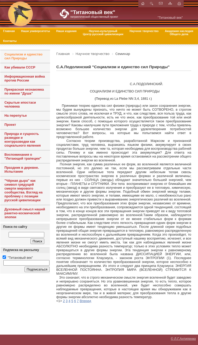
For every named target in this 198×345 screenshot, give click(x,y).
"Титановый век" (18, 258)
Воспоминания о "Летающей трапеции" (22, 156)
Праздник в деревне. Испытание (21, 169)
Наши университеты (35, 31)
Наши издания (66, 31)
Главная (9, 31)
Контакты (10, 40)
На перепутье (15, 115)
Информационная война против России (24, 78)
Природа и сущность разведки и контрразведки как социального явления (22, 139)
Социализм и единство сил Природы (23, 56)
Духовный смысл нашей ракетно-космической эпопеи (24, 213)
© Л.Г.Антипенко (183, 339)
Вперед (85, 301)
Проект (10, 125)
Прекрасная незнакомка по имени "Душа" (24, 91)
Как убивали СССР (19, 67)
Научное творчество (143, 31)
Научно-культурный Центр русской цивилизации (103, 32)
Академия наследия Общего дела (179, 32)
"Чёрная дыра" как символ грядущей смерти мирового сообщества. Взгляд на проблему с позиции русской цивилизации (23, 190)
